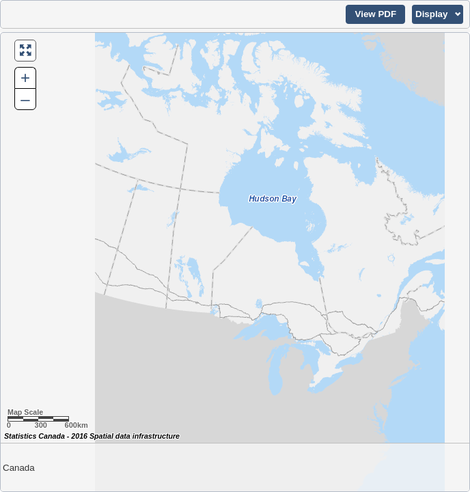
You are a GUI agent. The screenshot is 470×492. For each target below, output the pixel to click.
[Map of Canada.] (235, 262)
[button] (375, 14)
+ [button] (25, 77)
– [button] (24, 99)
